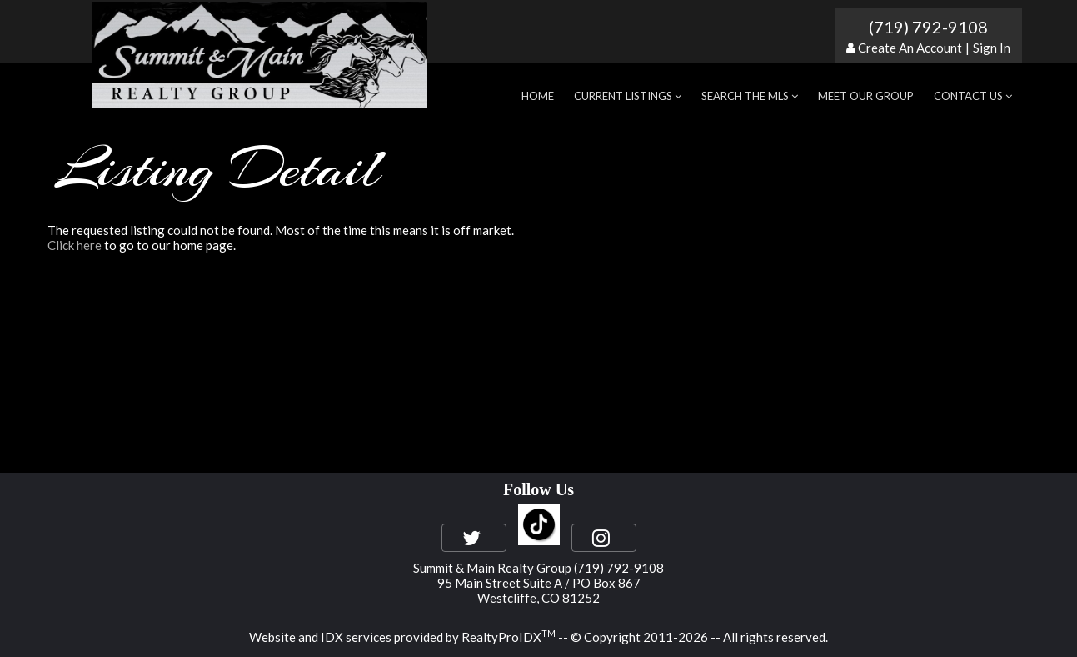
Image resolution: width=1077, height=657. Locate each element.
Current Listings (627, 96)
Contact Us (973, 96)
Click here (74, 245)
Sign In (991, 47)
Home (537, 96)
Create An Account (910, 47)
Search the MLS (749, 96)
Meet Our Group (866, 96)
